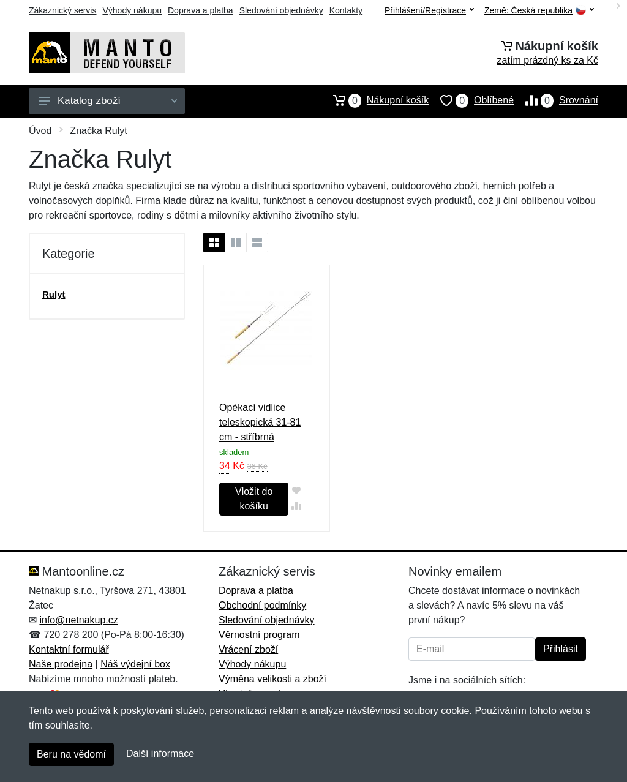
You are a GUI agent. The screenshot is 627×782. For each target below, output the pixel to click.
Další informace (160, 753)
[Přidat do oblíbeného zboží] (296, 490)
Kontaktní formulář (69, 649)
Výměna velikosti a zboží (272, 679)
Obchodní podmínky (262, 605)
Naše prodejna (60, 664)
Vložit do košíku (253, 498)
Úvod (40, 131)
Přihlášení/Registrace (429, 10)
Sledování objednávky (281, 10)
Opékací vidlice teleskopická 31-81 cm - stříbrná (260, 422)
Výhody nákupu (132, 10)
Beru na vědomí (71, 754)
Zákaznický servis (62, 10)
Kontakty (345, 10)
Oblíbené (471, 100)
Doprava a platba (200, 10)
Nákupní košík (375, 100)
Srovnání (556, 100)
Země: (539, 10)
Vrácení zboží (248, 649)
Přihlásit (560, 649)
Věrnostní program (259, 635)
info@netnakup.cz (78, 620)
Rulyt (54, 294)
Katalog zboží (108, 101)
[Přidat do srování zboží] (296, 505)
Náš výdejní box (135, 664)
